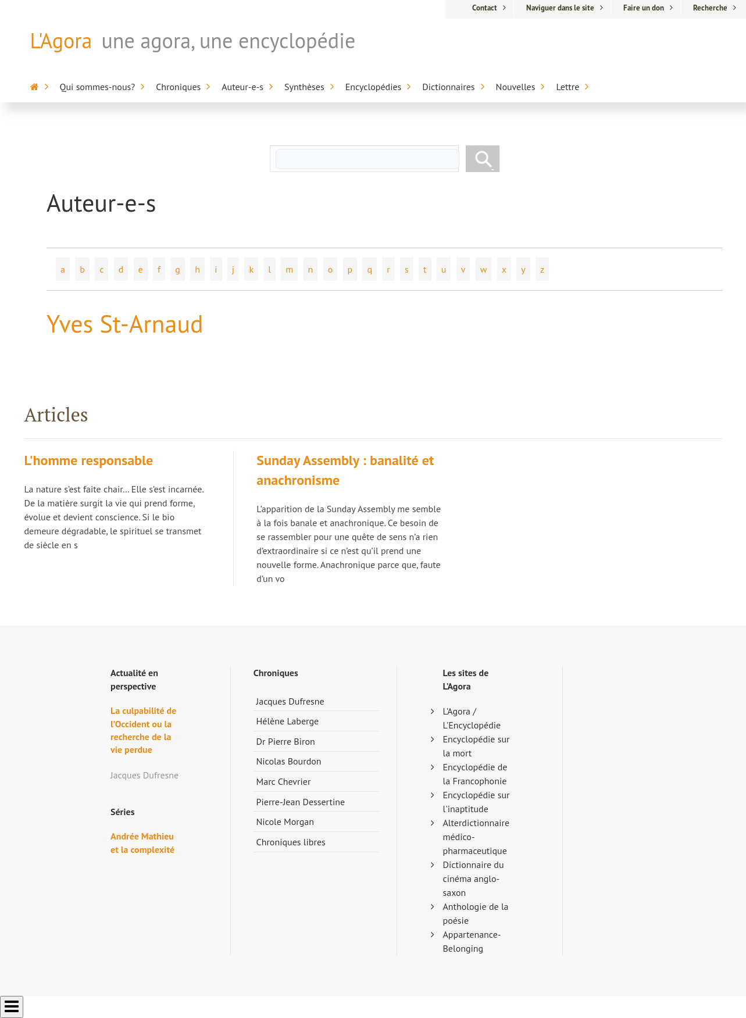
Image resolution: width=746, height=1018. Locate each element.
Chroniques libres (291, 842)
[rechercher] (367, 159)
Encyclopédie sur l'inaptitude (476, 802)
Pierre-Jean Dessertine (300, 802)
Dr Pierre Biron (285, 741)
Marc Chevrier (283, 781)
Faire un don (643, 8)
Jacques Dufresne (290, 701)
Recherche (710, 8)
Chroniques (178, 86)
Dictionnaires (448, 86)
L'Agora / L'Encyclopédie (472, 718)
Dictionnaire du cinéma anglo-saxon (473, 878)
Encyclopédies (373, 86)
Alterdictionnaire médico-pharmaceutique (476, 836)
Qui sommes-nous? (97, 86)
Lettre (567, 86)
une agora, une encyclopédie (228, 40)
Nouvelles (516, 86)
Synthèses (304, 86)
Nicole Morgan (285, 821)
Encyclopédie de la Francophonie (475, 774)
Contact (484, 8)
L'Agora (61, 40)
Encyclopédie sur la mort (476, 746)
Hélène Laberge (287, 721)
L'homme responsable (89, 460)
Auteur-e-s (242, 86)
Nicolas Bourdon (289, 761)
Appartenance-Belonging (472, 941)
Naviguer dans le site (560, 8)
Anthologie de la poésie (476, 913)
